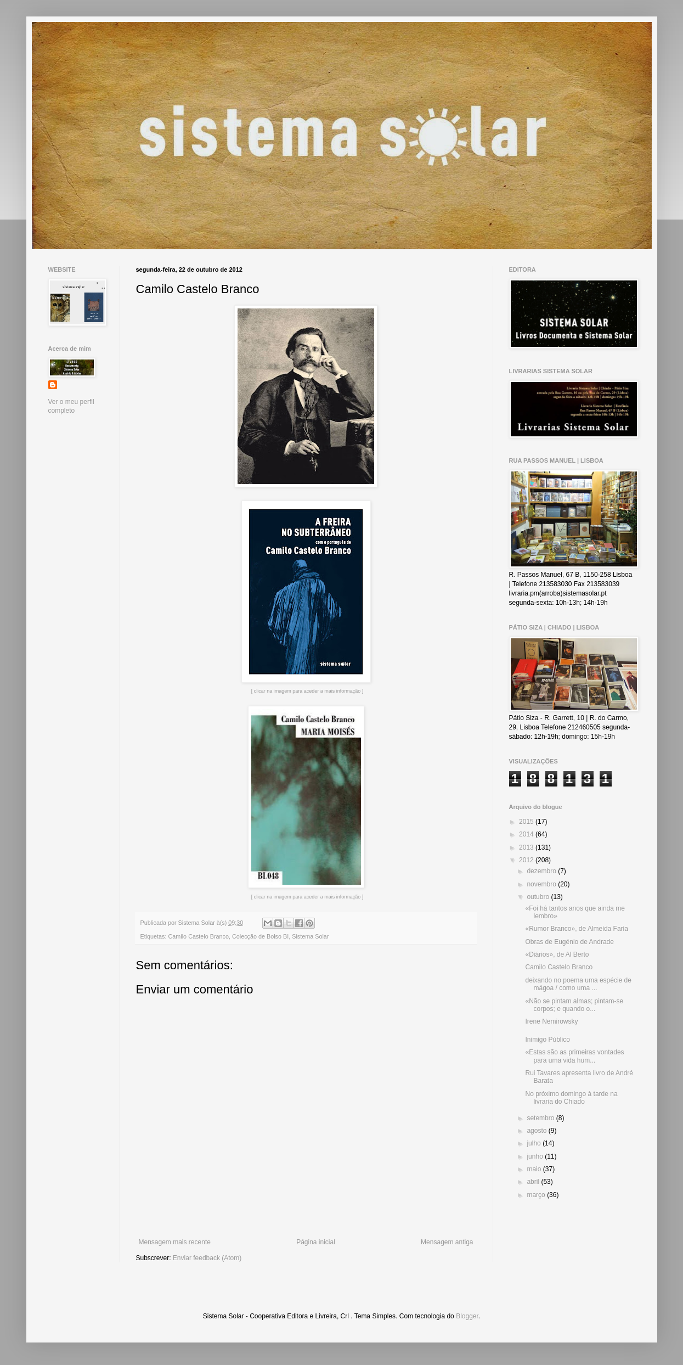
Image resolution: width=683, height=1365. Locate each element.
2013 (527, 847)
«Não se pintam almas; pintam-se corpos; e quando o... (574, 1005)
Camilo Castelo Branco (198, 936)
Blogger (467, 1316)
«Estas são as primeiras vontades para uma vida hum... (574, 1056)
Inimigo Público (547, 1039)
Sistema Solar (310, 936)
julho (535, 1143)
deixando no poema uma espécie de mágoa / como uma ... (578, 984)
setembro (541, 1118)
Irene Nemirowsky (551, 1021)
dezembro (542, 871)
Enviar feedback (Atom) (207, 1258)
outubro (539, 897)
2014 (527, 834)
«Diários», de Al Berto (557, 954)
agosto (537, 1130)
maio (535, 1169)
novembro (542, 884)
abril (534, 1182)
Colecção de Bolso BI (260, 936)
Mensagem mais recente (175, 1242)
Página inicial (315, 1242)
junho (536, 1156)
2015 (527, 821)
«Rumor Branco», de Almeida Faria (576, 929)
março (537, 1195)
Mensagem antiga (447, 1242)
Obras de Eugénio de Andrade (569, 942)
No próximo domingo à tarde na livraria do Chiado (571, 1097)
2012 (527, 860)
